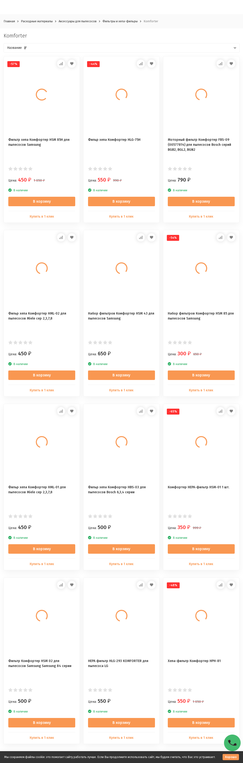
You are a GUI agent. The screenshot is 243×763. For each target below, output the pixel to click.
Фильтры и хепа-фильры (120, 21)
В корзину (42, 201)
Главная (9, 21)
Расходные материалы (37, 21)
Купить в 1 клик (42, 217)
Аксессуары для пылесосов (78, 21)
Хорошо (231, 757)
